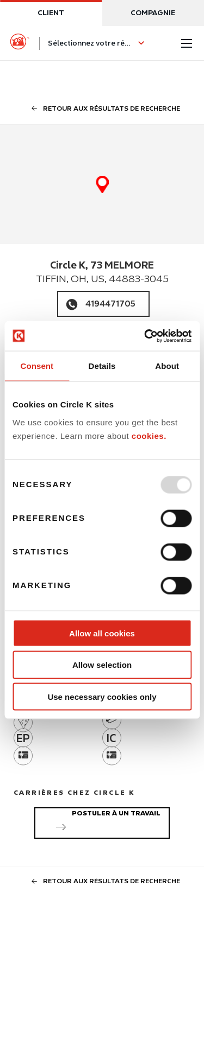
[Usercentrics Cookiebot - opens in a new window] (145, 336)
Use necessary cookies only (101, 696)
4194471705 (110, 304)
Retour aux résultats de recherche (102, 108)
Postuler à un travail (106, 821)
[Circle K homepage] (19, 43)
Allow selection (102, 664)
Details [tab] (102, 366)
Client (51, 13)
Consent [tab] (36, 366)
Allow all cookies (102, 632)
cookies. (149, 436)
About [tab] (167, 366)
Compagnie (153, 13)
